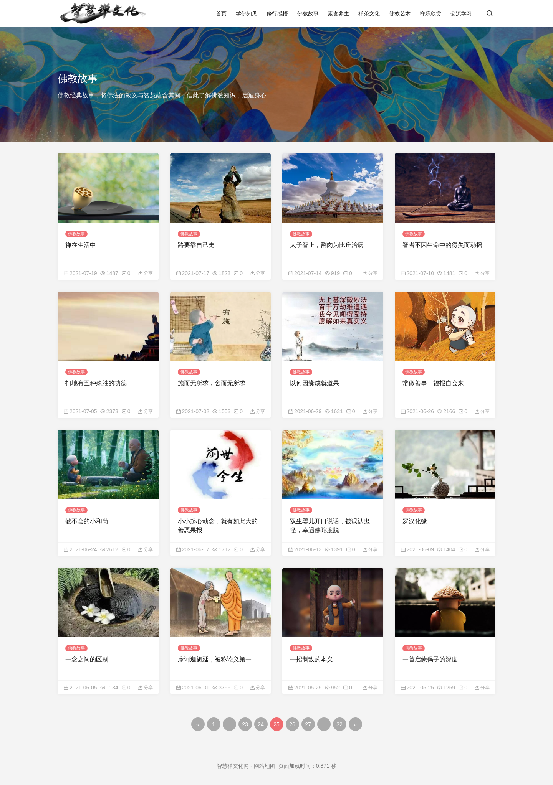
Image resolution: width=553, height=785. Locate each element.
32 (339, 722)
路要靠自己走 (196, 244)
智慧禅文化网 (233, 764)
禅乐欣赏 (430, 13)
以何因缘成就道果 (314, 382)
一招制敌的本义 (311, 657)
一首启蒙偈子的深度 (430, 657)
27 (308, 722)
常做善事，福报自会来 (433, 382)
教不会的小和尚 (86, 519)
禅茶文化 (369, 13)
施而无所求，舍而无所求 (211, 382)
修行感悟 (277, 13)
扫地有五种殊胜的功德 (96, 382)
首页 (221, 13)
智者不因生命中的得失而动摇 (442, 244)
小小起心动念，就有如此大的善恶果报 (218, 523)
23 (245, 722)
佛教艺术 (400, 13)
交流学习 (461, 13)
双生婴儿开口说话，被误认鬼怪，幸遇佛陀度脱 (330, 523)
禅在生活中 (80, 244)
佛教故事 (308, 13)
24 (261, 722)
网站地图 (264, 764)
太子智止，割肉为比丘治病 (327, 244)
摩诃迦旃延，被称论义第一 (215, 657)
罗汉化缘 (414, 519)
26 (292, 722)
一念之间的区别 (86, 657)
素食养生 (338, 13)
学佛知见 (246, 13)
